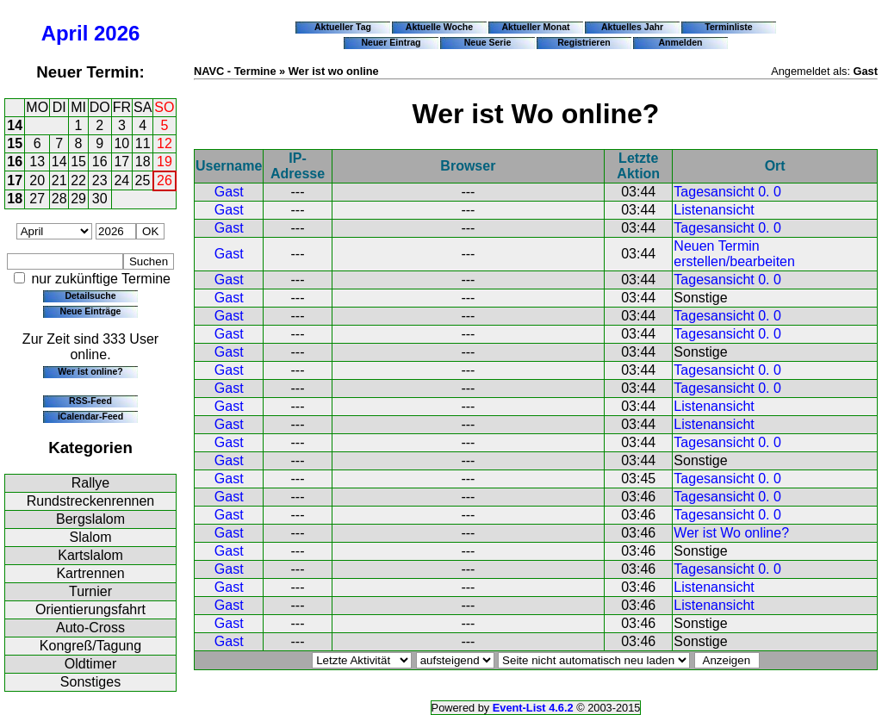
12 (164, 143)
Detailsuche (90, 295)
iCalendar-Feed (90, 416)
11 (143, 143)
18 (143, 161)
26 (164, 180)
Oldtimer (90, 663)
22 (78, 180)
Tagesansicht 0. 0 (727, 191)
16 (14, 161)
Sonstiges (90, 682)
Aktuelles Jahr (632, 27)
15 (14, 143)
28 (59, 198)
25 (143, 180)
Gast (229, 191)
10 (121, 143)
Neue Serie (488, 42)
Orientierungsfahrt (90, 609)
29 (78, 198)
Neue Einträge (90, 311)
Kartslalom (90, 555)
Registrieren (584, 42)
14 (14, 125)
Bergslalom (90, 519)
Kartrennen (90, 573)
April (65, 33)
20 (37, 180)
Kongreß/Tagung (90, 645)
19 (164, 161)
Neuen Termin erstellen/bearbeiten (734, 254)
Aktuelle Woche (439, 27)
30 (100, 198)
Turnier (90, 591)
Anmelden (681, 42)
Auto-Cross (90, 627)
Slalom (91, 537)
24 (121, 180)
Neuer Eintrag (390, 42)
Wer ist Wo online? (731, 532)
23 (100, 180)
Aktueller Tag (342, 27)
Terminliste (728, 27)
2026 (117, 33)
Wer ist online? (90, 371)
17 (121, 161)
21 (59, 180)
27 (37, 198)
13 (37, 161)
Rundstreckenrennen (91, 501)
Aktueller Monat (535, 27)
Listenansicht (714, 209)
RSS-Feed (90, 400)
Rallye (90, 483)
